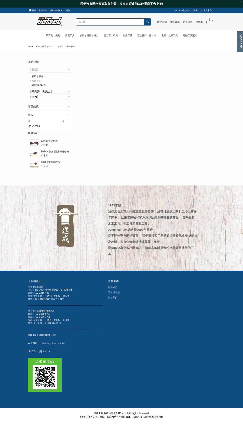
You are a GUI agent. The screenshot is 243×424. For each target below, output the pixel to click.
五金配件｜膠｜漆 (146, 35)
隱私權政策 (114, 294)
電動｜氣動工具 (169, 35)
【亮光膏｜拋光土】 (41, 92)
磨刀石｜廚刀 (111, 35)
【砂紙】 (34, 70)
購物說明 (162, 21)
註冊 (195, 10)
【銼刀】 (34, 98)
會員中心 (206, 10)
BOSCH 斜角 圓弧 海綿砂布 (55, 153)
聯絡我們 (112, 299)
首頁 (32, 10)
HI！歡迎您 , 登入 (182, 10)
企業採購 (187, 21)
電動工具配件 (190, 35)
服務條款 (112, 289)
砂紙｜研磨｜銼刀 (89, 35)
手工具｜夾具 (53, 35)
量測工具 (70, 35)
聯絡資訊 (175, 21)
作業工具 (127, 35)
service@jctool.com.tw (53, 345)
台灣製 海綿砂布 (49, 142)
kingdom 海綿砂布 (50, 163)
